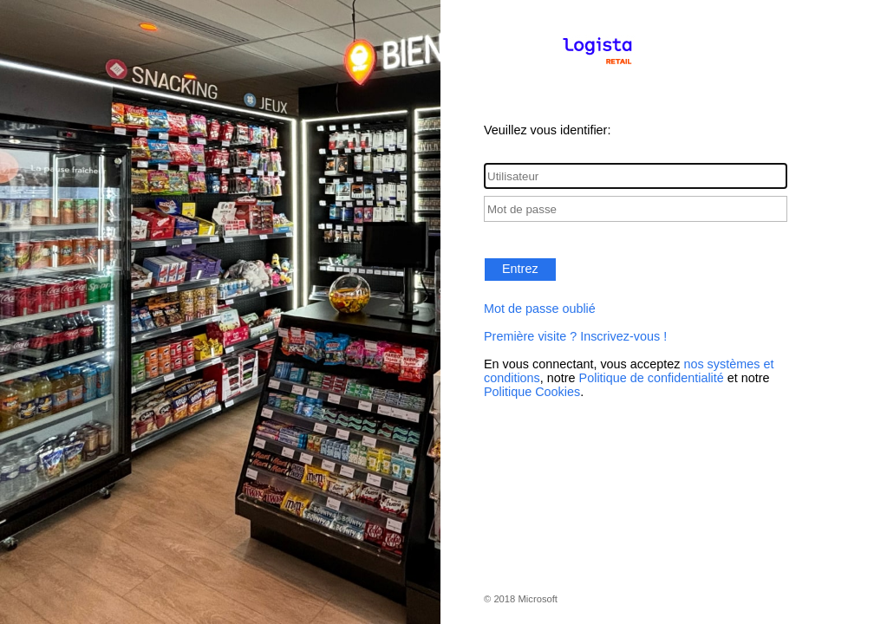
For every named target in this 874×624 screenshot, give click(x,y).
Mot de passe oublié (540, 308)
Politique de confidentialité (651, 378)
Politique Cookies (532, 392)
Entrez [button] (520, 269)
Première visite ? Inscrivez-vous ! (575, 336)
